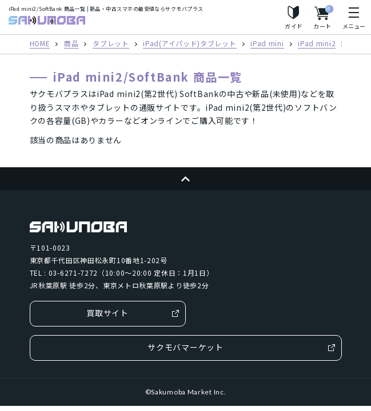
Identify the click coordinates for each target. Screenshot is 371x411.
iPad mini (267, 44)
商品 (71, 44)
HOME (40, 44)
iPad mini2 (317, 44)
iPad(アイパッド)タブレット (189, 44)
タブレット (111, 44)
